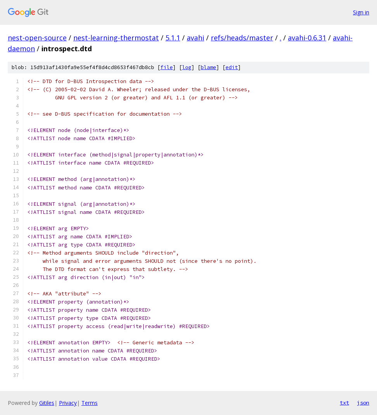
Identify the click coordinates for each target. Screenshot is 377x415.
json (363, 402)
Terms (89, 402)
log (186, 67)
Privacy (68, 402)
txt (344, 402)
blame (208, 67)
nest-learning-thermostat (116, 37)
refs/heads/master (242, 37)
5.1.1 (172, 37)
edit (232, 67)
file (166, 67)
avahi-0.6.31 (307, 37)
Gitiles (46, 402)
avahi (195, 37)
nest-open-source (37, 37)
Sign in (361, 12)
